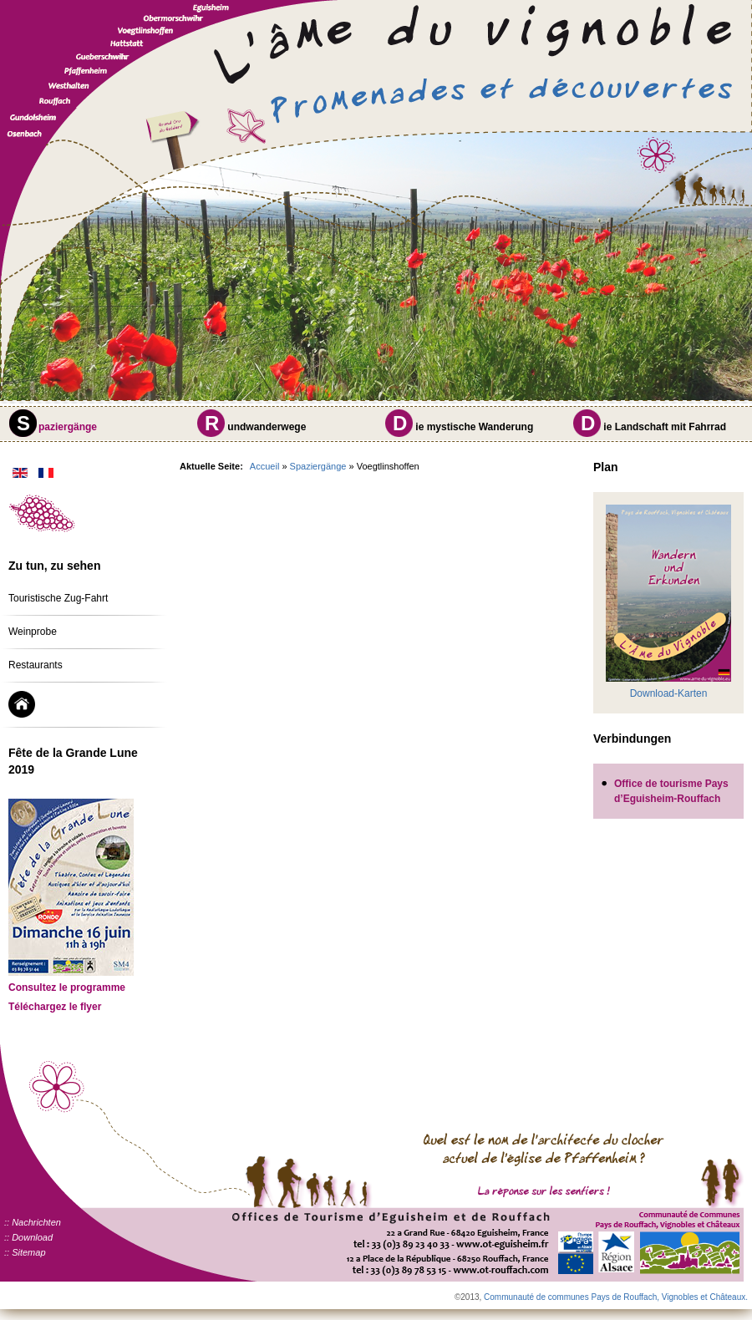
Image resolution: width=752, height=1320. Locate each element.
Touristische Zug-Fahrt (58, 598)
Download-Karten (669, 693)
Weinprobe (32, 631)
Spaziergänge (318, 466)
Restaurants (35, 665)
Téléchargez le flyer (54, 1007)
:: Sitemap (25, 1252)
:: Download (28, 1237)
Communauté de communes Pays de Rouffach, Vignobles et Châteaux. (616, 1297)
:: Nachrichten (32, 1222)
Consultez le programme (66, 987)
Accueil (264, 466)
